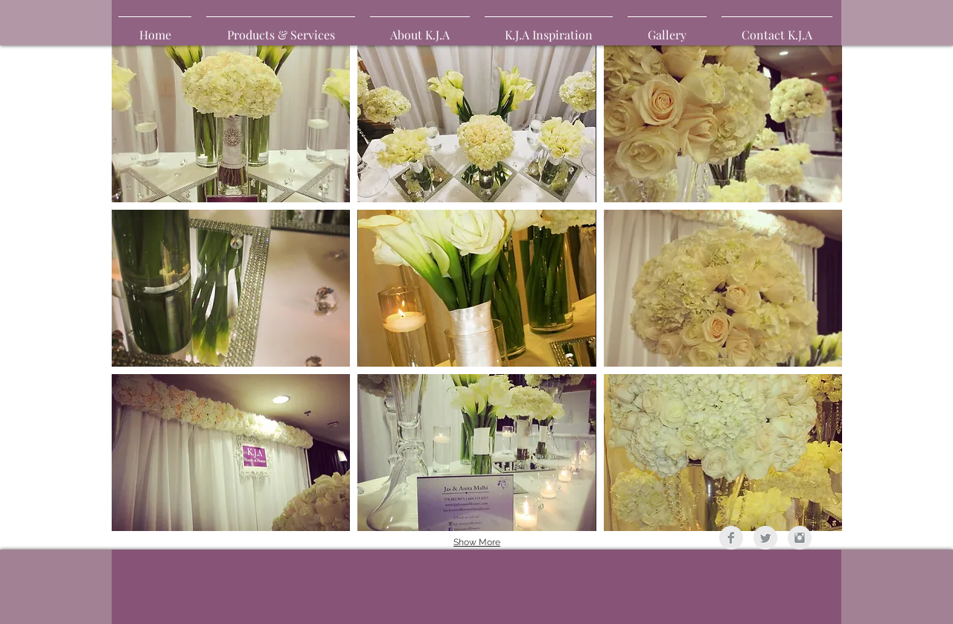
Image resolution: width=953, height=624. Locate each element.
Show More (476, 542)
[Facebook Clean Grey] (731, 538)
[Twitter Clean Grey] (765, 538)
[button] (667, 28)
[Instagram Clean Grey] (800, 538)
